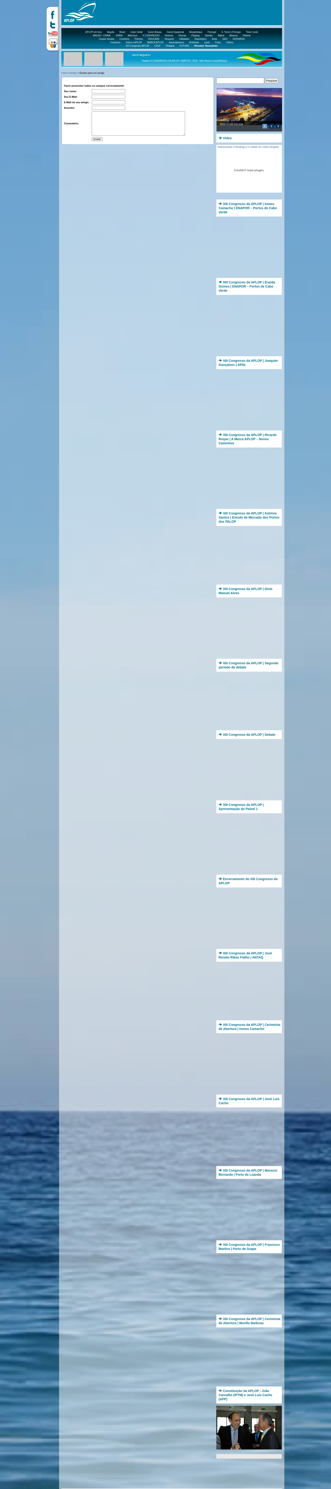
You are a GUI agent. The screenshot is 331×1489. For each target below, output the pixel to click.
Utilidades (184, 39)
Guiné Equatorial (175, 32)
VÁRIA (119, 35)
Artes (214, 39)
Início (64, 72)
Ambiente (194, 42)
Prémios (138, 39)
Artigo (73, 72)
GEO (225, 39)
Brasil (122, 32)
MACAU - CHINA (101, 35)
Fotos (218, 42)
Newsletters (200, 39)
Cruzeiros (124, 39)
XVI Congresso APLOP (137, 46)
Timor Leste (252, 32)
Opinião (209, 35)
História (247, 35)
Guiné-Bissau (155, 32)
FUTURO (184, 46)
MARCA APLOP (155, 42)
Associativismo (176, 42)
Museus (233, 35)
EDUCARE (154, 39)
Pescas (182, 35)
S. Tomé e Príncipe (231, 32)
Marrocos (132, 35)
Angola (110, 32)
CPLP (157, 46)
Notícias (169, 35)
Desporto (169, 39)
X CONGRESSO (151, 35)
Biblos (221, 35)
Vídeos (229, 42)
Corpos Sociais (106, 39)
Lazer (207, 42)
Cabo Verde (136, 32)
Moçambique (195, 32)
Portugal (212, 32)
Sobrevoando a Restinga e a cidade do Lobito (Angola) (248, 146)
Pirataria (170, 46)
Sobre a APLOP (134, 42)
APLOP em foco (93, 32)
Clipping (195, 35)
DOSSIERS (239, 39)
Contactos (115, 42)
